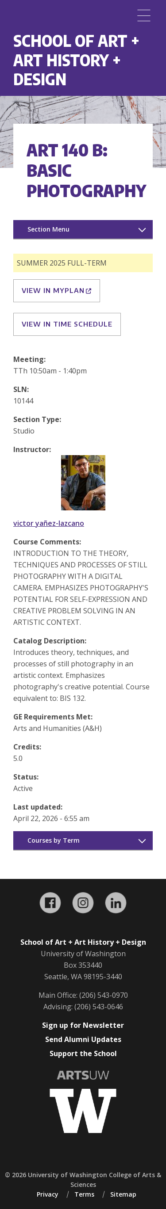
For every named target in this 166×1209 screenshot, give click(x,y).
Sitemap (123, 1194)
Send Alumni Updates (83, 1039)
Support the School (83, 1053)
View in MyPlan (57, 290)
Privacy (47, 1194)
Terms (84, 1194)
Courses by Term (53, 840)
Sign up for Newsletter (83, 1025)
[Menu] (144, 15)
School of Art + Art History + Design (76, 59)
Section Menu (48, 229)
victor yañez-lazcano (48, 523)
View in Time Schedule (67, 324)
